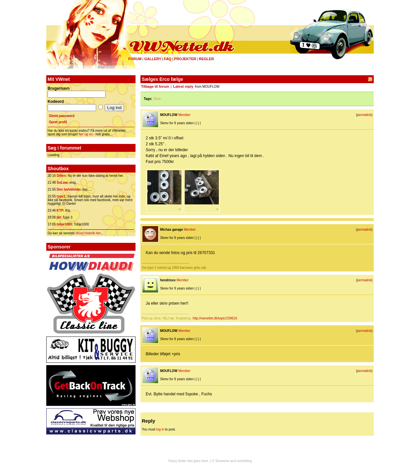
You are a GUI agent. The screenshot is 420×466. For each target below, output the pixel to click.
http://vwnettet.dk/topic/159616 (215, 318)
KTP (60, 210)
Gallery (152, 59)
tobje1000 (64, 224)
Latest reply (183, 86)
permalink (364, 115)
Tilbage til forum (155, 86)
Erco (157, 99)
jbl (59, 217)
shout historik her (88, 233)
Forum (134, 59)
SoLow (62, 182)
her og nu (86, 134)
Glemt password (61, 116)
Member (184, 115)
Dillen (61, 175)
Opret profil (58, 122)
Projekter (185, 59)
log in (160, 429)
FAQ (168, 59)
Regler (206, 59)
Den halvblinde (68, 189)
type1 (61, 196)
